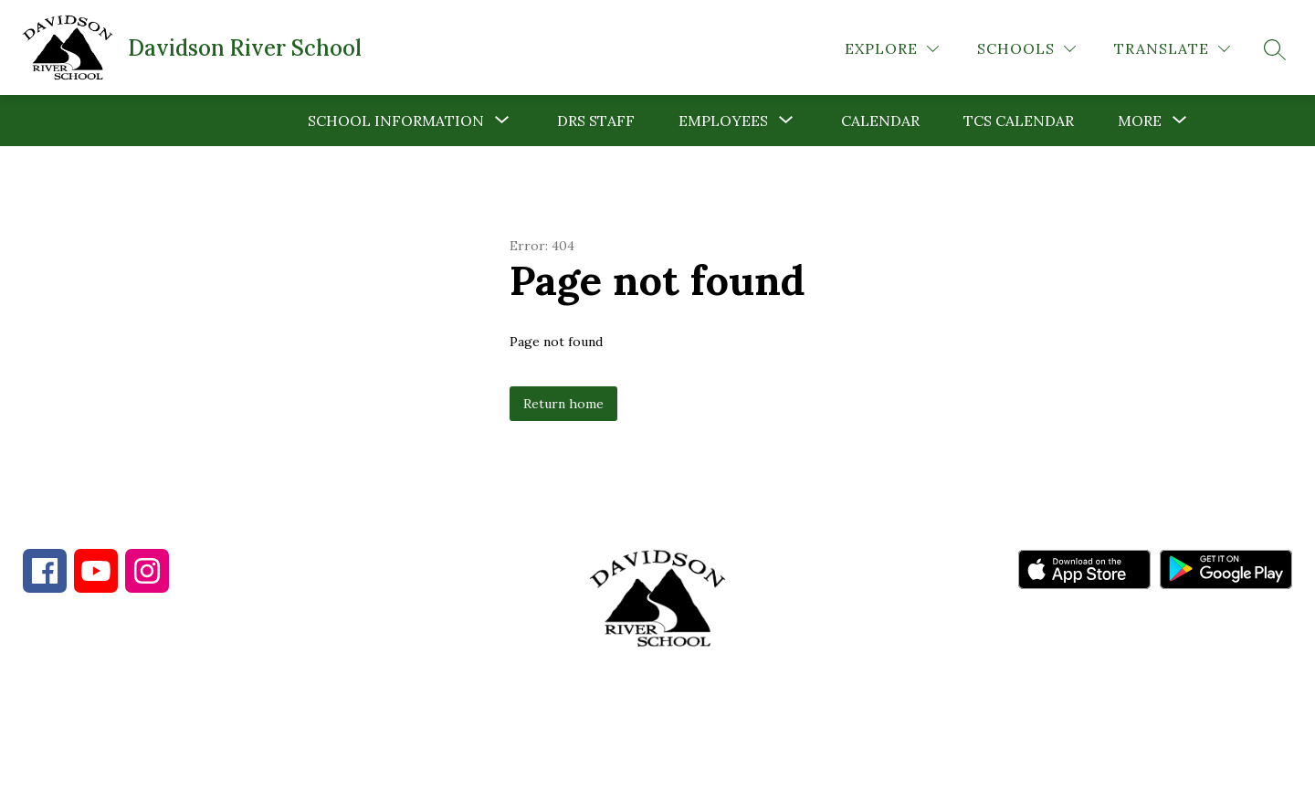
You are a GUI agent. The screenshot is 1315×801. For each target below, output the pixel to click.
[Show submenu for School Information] (396, 121)
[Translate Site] (1172, 48)
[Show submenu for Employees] (723, 121)
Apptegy (696, 774)
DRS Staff (596, 120)
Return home (563, 403)
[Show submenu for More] (1140, 121)
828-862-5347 (346, 702)
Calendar (880, 120)
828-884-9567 (183, 702)
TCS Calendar (1018, 120)
